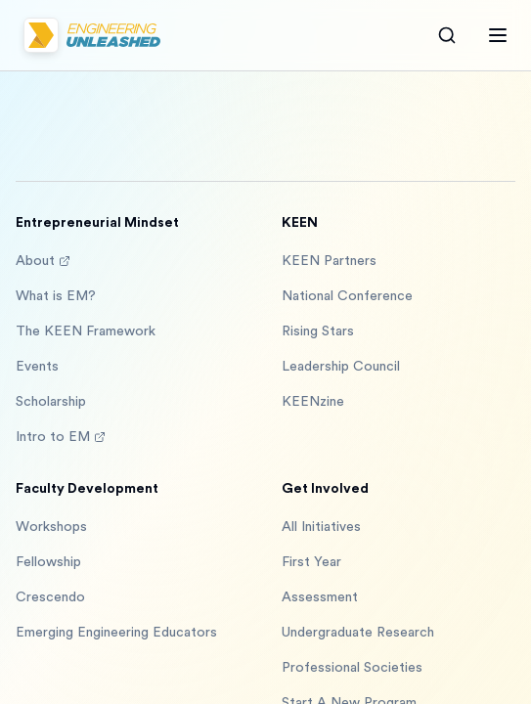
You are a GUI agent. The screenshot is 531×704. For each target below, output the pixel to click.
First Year (311, 562)
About (43, 261)
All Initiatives (321, 527)
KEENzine (313, 402)
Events (37, 367)
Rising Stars (318, 331)
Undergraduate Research (358, 632)
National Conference (347, 296)
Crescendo (50, 597)
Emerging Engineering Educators (116, 632)
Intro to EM (61, 437)
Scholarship (51, 402)
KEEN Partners (329, 261)
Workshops (51, 527)
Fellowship (48, 562)
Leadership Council (341, 367)
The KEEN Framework (85, 331)
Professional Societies (352, 668)
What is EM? (56, 296)
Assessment (320, 597)
